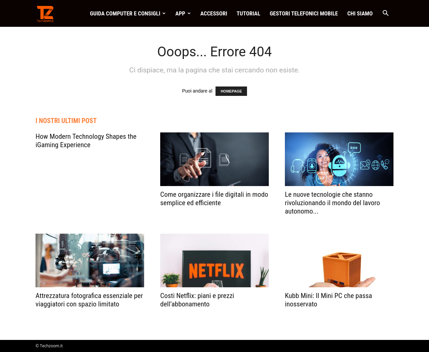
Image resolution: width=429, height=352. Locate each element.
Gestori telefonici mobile (304, 13)
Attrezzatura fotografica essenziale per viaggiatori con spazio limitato (89, 300)
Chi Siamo (360, 13)
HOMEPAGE (231, 91)
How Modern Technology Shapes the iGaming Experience (86, 140)
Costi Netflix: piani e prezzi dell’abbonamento (197, 300)
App (182, 13)
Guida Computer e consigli (128, 13)
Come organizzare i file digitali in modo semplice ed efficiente (214, 198)
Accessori (213, 13)
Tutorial (248, 13)
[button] (385, 14)
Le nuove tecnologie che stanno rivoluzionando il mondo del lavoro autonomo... (332, 202)
